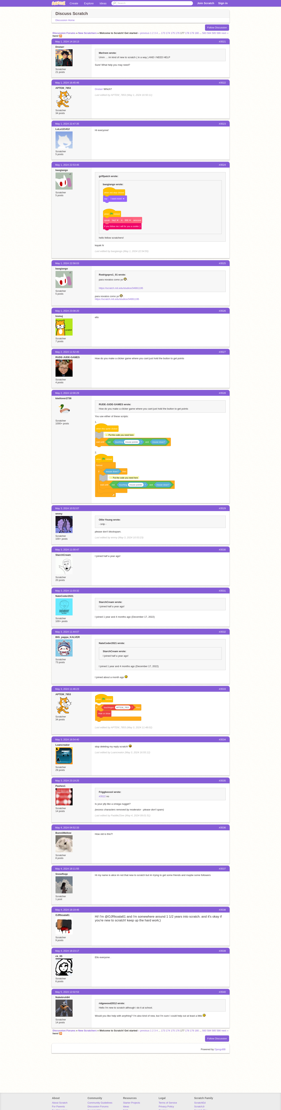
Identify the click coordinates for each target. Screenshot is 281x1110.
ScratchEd (200, 1102)
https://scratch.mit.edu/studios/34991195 (121, 288)
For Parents (58, 1106)
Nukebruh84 (63, 997)
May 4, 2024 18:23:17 (67, 950)
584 (209, 33)
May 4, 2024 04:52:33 (67, 827)
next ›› (225, 33)
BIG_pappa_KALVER (68, 637)
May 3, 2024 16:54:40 (67, 739)
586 (219, 33)
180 (197, 33)
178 (187, 33)
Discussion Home (65, 20)
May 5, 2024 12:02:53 (67, 992)
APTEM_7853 (63, 88)
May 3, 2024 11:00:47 (67, 549)
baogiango (62, 170)
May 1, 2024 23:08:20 (67, 310)
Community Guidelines (100, 1102)
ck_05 (59, 956)
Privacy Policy (166, 1106)
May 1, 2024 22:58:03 (67, 263)
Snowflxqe (62, 874)
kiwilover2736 (64, 398)
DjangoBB (220, 1049)
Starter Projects (131, 1102)
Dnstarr (60, 46)
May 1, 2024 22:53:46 (67, 164)
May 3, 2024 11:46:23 (67, 689)
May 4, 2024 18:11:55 (67, 868)
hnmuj (59, 316)
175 (173, 33)
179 (192, 33)
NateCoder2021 (65, 596)
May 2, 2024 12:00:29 (67, 393)
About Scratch (59, 1102)
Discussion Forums (64, 33)
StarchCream (63, 554)
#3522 (102, 796)
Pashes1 (61, 785)
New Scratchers (87, 33)
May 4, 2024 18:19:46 (67, 909)
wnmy (59, 513)
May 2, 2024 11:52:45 (67, 351)
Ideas (102, 3)
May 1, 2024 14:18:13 (67, 41)
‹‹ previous (143, 33)
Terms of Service (168, 1102)
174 (168, 33)
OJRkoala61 (63, 915)
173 (163, 33)
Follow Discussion (217, 27)
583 (204, 33)
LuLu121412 (63, 129)
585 (214, 33)
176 (177, 33)
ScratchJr (199, 1106)
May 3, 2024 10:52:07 (67, 508)
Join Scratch (205, 3)
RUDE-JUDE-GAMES (68, 357)
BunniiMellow (63, 832)
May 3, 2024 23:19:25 (67, 780)
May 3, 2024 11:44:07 (67, 631)
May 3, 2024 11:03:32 (67, 590)
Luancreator (63, 744)
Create (74, 3)
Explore (89, 3)
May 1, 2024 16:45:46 (67, 82)
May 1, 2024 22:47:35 (67, 123)
